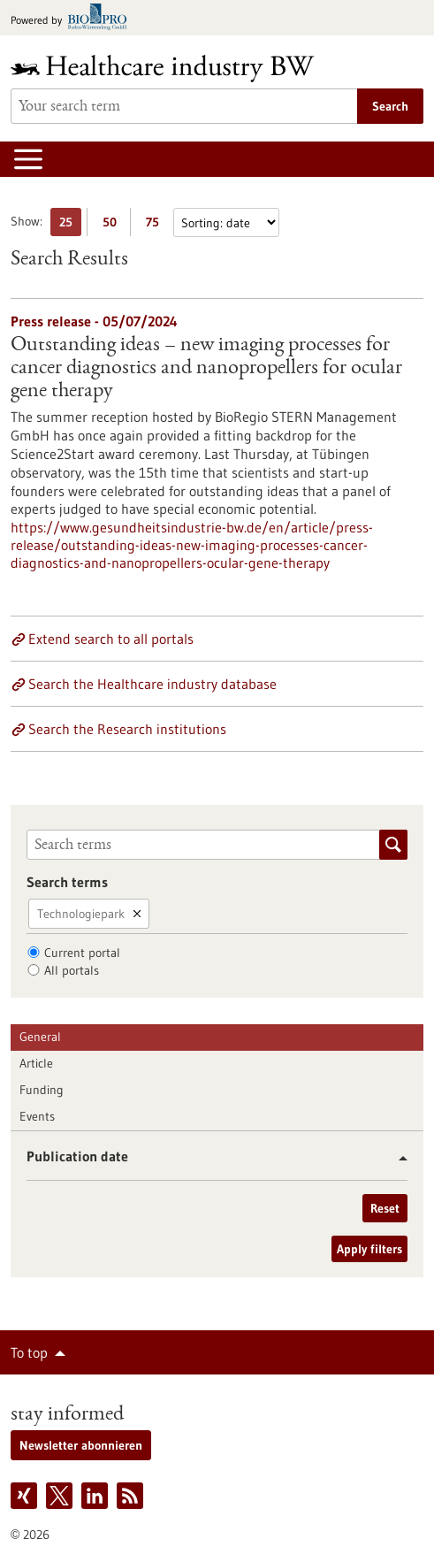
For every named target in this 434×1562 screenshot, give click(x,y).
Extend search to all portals (111, 638)
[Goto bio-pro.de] (74, 18)
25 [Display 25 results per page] (70, 225)
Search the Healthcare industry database (152, 684)
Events (37, 1116)
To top (29, 1352)
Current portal (82, 953)
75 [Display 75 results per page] (157, 225)
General (40, 1037)
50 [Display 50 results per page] (114, 225)
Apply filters (369, 1249)
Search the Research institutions (127, 729)
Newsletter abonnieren (80, 1445)
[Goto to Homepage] (174, 68)
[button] (396, 1158)
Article (36, 1063)
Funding (41, 1090)
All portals (71, 970)
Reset (385, 1208)
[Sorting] (226, 222)
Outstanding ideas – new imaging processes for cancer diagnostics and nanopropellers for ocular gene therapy (206, 368)
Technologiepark (81, 913)
